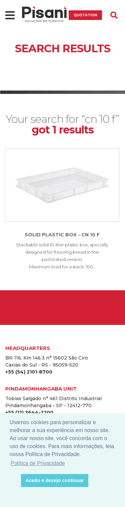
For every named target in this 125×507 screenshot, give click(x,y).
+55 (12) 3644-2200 (29, 412)
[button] (14, 480)
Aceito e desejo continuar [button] (55, 480)
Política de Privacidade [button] (38, 463)
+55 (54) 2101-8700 (28, 372)
